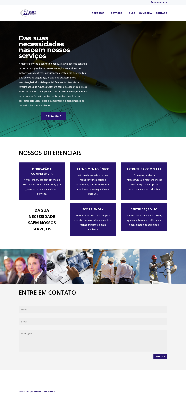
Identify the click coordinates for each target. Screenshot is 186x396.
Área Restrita (159, 2)
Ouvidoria (145, 13)
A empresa (98, 13)
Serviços (116, 13)
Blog (132, 13)
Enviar (160, 356)
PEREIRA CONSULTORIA (44, 391)
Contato (161, 13)
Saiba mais (53, 116)
